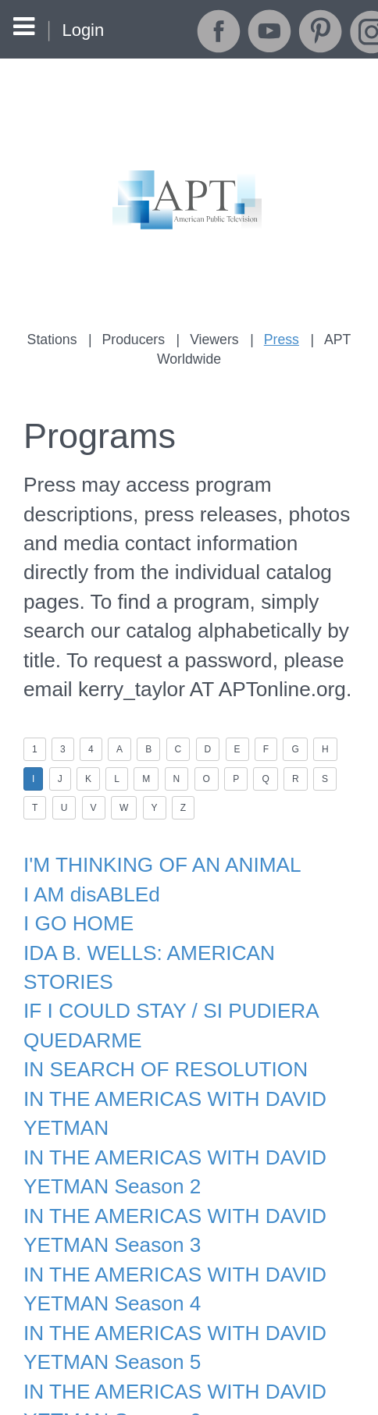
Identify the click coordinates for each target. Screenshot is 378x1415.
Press (278, 339)
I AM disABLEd (88, 871)
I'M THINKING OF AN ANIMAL (155, 844)
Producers (135, 339)
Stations (56, 339)
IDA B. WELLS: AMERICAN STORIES (188, 926)
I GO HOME (75, 899)
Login (83, 30)
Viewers (213, 339)
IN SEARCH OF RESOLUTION (158, 1010)
